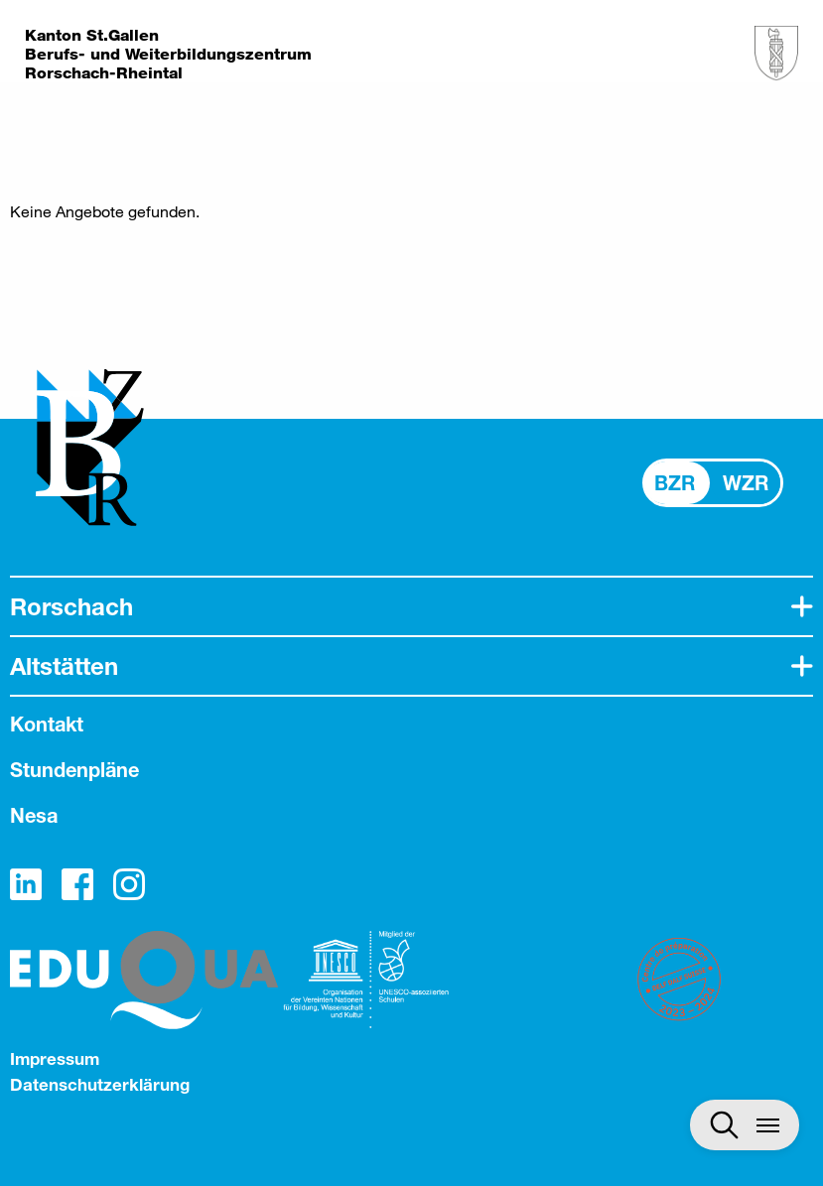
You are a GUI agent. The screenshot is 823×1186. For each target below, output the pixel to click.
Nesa (34, 815)
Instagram (129, 884)
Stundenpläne (74, 769)
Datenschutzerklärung (100, 1084)
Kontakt (46, 724)
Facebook (77, 884)
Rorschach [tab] (71, 606)
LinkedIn (26, 884)
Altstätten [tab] (64, 666)
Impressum (54, 1058)
